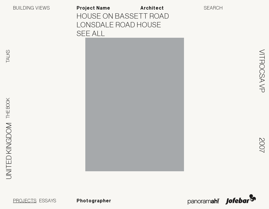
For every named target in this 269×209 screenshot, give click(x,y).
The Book (7, 108)
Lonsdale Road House (122, 25)
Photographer (94, 200)
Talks (7, 56)
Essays (47, 200)
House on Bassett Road (126, 16)
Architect (152, 8)
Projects (25, 200)
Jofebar (240, 199)
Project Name (93, 8)
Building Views (31, 7)
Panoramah (203, 202)
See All (94, 33)
